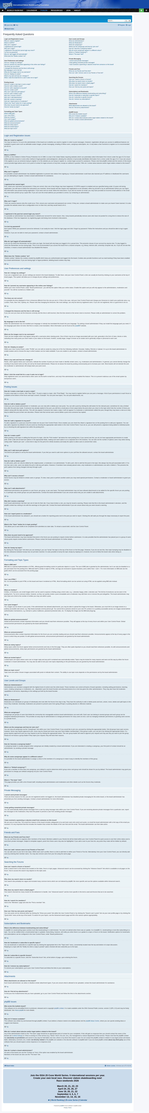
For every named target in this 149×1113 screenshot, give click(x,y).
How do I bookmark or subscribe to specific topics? (84, 95)
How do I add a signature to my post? (15, 88)
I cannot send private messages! (78, 60)
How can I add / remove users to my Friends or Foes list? (86, 73)
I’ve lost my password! (11, 52)
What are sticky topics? (11, 125)
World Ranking (57, 1100)
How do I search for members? (78, 85)
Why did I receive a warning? (13, 99)
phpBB (77, 326)
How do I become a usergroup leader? (80, 48)
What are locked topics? (11, 126)
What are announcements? (12, 123)
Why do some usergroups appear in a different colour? (85, 50)
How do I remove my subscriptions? (79, 99)
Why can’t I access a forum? (12, 95)
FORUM (44, 10)
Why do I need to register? (12, 41)
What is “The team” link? (76, 54)
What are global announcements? (14, 121)
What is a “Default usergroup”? (78, 52)
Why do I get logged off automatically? (15, 54)
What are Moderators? (75, 43)
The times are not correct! (12, 66)
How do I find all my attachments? (79, 107)
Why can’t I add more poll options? (14, 92)
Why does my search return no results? (80, 81)
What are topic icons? (10, 128)
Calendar (83, 1100)
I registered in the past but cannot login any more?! (19, 50)
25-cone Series (71, 1100)
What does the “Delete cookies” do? (15, 56)
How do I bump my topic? (11, 107)
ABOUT (77, 10)
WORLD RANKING (15, 10)
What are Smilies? (9, 117)
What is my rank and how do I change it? (16, 76)
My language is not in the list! (13, 70)
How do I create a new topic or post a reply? (17, 84)
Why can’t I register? (10, 44)
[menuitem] (15, 25)
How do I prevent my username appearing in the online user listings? (24, 64)
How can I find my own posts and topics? (81, 87)
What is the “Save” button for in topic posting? (18, 103)
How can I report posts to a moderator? (16, 101)
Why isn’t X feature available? (78, 116)
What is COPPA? (9, 43)
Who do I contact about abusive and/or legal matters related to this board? (91, 118)
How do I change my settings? (13, 62)
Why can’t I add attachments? (13, 97)
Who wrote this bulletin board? (78, 114)
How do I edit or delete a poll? (13, 93)
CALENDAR (32, 10)
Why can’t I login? (9, 48)
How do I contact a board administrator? (81, 119)
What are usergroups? (75, 44)
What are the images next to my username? (17, 72)
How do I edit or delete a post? (13, 86)
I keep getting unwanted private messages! (82, 62)
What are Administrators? (76, 41)
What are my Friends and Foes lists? (80, 71)
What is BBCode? (9, 113)
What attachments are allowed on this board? (82, 105)
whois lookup (17, 1035)
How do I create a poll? (11, 90)
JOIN (68, 10)
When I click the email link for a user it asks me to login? (21, 77)
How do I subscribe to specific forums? (80, 97)
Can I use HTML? (9, 115)
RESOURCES (57, 10)
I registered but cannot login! (12, 46)
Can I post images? (10, 119)
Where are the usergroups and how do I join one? (84, 46)
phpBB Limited (59, 1008)
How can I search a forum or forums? (80, 79)
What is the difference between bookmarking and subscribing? (87, 93)
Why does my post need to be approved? (16, 105)
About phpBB (19, 1010)
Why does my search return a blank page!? (82, 83)
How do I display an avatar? (12, 74)
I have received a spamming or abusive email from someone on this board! (91, 64)
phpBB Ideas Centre (92, 1021)
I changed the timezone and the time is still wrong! (19, 68)
